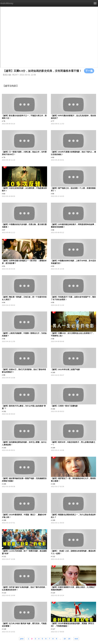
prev (21, 639)
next (76, 639)
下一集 (89, 70)
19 (69, 639)
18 (65, 639)
